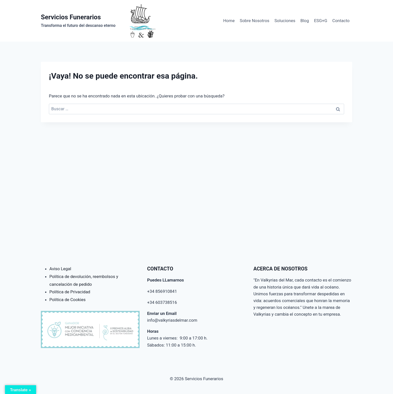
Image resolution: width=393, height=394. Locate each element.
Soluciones (284, 20)
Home (229, 20)
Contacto (341, 20)
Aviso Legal (60, 268)
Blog (305, 20)
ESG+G (320, 20)
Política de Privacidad (69, 291)
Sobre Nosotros (254, 20)
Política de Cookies (67, 299)
